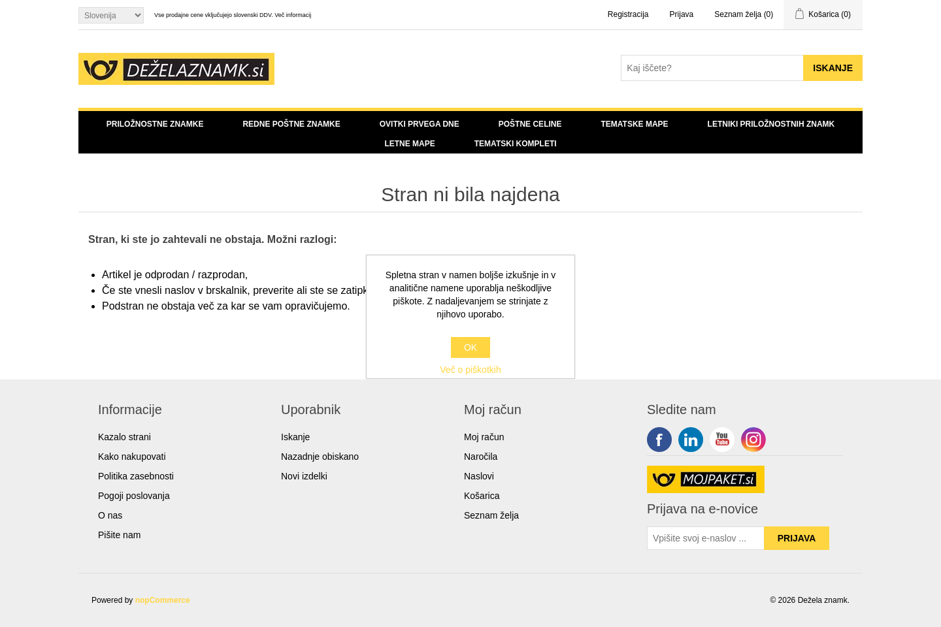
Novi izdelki (304, 476)
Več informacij (292, 15)
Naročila (480, 456)
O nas (110, 515)
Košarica (481, 495)
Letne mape (409, 143)
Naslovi (479, 476)
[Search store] (712, 68)
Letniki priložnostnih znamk (771, 124)
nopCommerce (162, 600)
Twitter (690, 439)
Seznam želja (491, 515)
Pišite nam (119, 535)
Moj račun (484, 437)
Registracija (628, 14)
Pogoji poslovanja (134, 495)
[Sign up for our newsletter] (706, 538)
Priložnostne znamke (155, 124)
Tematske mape (634, 124)
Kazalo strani (124, 437)
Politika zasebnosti (136, 476)
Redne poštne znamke (291, 124)
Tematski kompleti (515, 143)
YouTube (722, 439)
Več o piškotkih (470, 369)
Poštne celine (530, 124)
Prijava (682, 14)
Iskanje (295, 437)
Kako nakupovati (132, 456)
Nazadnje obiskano (320, 456)
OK (470, 347)
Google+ (753, 439)
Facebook (659, 439)
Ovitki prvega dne (419, 124)
